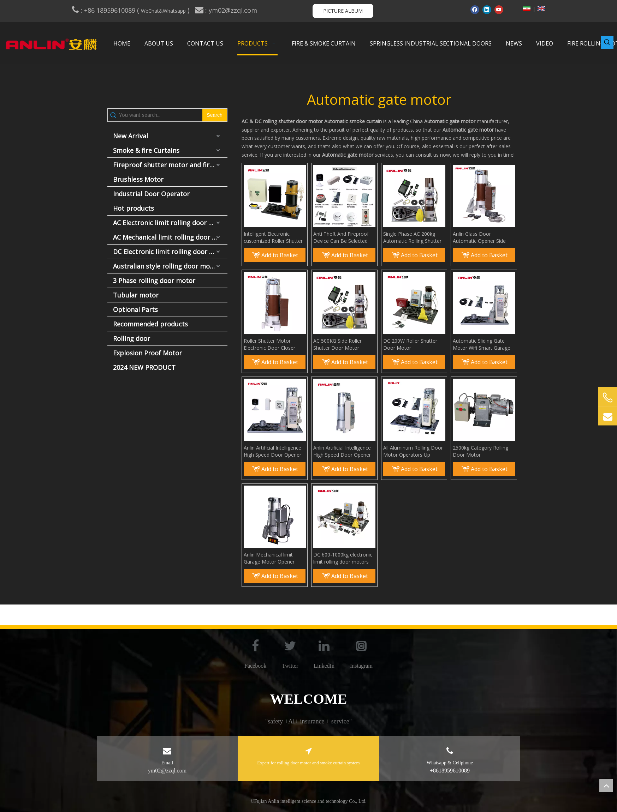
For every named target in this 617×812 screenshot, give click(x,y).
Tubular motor (136, 295)
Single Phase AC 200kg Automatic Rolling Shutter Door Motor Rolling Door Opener (412, 237)
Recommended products (150, 324)
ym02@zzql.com (234, 10)
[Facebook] (474, 9)
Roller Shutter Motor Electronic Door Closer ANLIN (269, 344)
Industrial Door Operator (151, 194)
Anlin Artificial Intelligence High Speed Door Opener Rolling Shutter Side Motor (274, 451)
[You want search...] (160, 115)
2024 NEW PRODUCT (144, 367)
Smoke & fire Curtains (146, 150)
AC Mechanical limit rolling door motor (170, 237)
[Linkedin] (486, 9)
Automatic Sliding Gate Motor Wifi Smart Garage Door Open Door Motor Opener (481, 344)
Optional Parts (135, 309)
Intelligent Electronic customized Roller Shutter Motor (273, 237)
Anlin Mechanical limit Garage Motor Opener (269, 558)
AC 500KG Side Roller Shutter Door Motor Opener (337, 344)
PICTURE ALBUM (343, 10)
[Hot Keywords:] (607, 42)
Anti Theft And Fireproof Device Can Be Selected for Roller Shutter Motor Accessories (341, 237)
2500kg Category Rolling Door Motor (480, 451)
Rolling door (131, 338)
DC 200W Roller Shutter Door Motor (410, 344)
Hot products (133, 208)
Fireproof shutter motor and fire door (170, 165)
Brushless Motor (138, 179)
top (606, 785)
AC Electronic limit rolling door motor (170, 222)
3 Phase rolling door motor (154, 280)
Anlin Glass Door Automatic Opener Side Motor (479, 237)
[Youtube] (498, 9)
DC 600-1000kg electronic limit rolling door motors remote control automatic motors (343, 558)
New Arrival (130, 136)
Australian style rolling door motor (166, 266)
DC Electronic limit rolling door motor (170, 251)
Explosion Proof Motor (147, 353)
